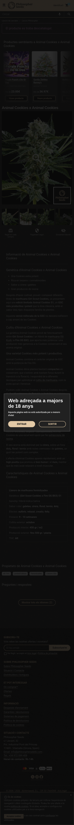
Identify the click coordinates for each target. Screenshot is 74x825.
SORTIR (52, 424)
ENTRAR (21, 424)
